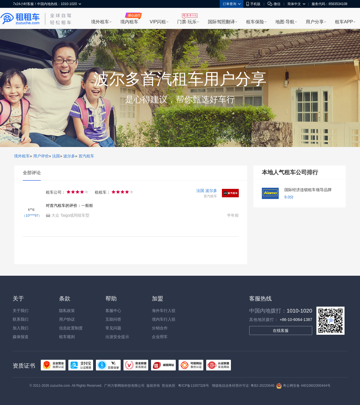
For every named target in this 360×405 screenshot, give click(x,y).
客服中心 (113, 310)
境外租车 (100, 21)
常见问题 (113, 328)
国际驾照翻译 (221, 21)
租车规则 (67, 336)
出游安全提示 (117, 336)
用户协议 (67, 319)
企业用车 (160, 336)
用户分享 (315, 21)
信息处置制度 (71, 328)
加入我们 (20, 328)
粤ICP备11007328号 (193, 386)
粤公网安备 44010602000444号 (303, 386)
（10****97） (32, 216)
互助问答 (113, 319)
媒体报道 (20, 336)
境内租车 (129, 21)
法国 (56, 156)
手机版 (253, 4)
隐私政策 (67, 310)
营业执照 (168, 386)
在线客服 (281, 330)
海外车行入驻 (164, 310)
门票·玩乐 (186, 21)
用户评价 (41, 156)
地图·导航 (284, 21)
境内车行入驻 (164, 319)
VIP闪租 (158, 21)
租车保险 (255, 21)
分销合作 (160, 328)
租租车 (20, 19)
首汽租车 (86, 156)
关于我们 (20, 310)
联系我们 (20, 319)
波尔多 (69, 156)
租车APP (344, 21)
